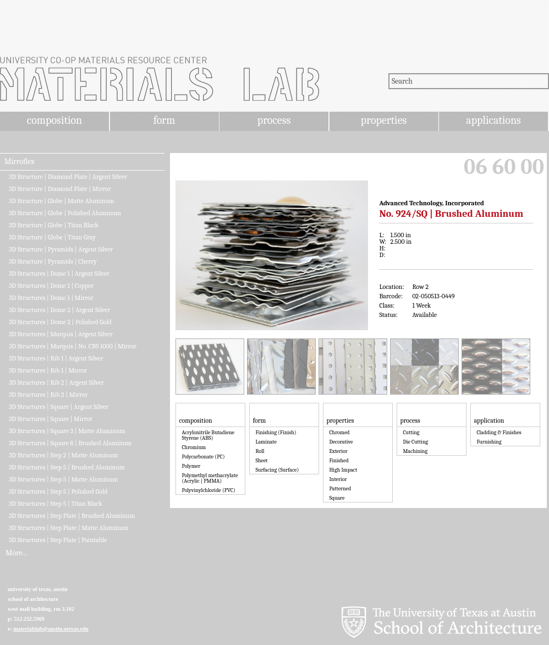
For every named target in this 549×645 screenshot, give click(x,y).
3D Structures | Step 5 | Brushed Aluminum (66, 467)
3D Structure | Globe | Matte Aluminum (61, 201)
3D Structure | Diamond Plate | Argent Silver (68, 177)
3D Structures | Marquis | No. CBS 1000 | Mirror (72, 346)
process (274, 120)
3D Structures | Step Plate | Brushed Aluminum (72, 516)
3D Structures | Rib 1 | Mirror (48, 370)
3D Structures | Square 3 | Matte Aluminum (67, 431)
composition (54, 120)
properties (384, 120)
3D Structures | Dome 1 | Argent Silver (59, 273)
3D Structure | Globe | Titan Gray (52, 237)
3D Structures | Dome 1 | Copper (51, 285)
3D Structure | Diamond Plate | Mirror (60, 189)
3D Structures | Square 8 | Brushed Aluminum (70, 443)
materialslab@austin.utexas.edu (51, 629)
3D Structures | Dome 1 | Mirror (51, 298)
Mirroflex (19, 162)
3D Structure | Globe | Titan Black (53, 225)
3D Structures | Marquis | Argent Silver (61, 334)
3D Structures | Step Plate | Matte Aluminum (68, 528)
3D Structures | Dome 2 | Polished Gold (60, 322)
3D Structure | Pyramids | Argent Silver (61, 249)
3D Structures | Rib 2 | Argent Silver (56, 382)
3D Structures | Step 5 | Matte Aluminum (63, 479)
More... (16, 553)
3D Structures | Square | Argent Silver (58, 407)
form (164, 120)
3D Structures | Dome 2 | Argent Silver (59, 310)
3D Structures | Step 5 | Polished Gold (58, 491)
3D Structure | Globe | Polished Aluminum (65, 213)
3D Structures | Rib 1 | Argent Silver (56, 358)
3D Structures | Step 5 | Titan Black (55, 503)
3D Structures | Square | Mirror (50, 419)
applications (493, 120)
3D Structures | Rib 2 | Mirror (48, 394)
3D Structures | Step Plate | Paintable (58, 540)
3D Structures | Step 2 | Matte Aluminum (63, 455)
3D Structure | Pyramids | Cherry (53, 261)
